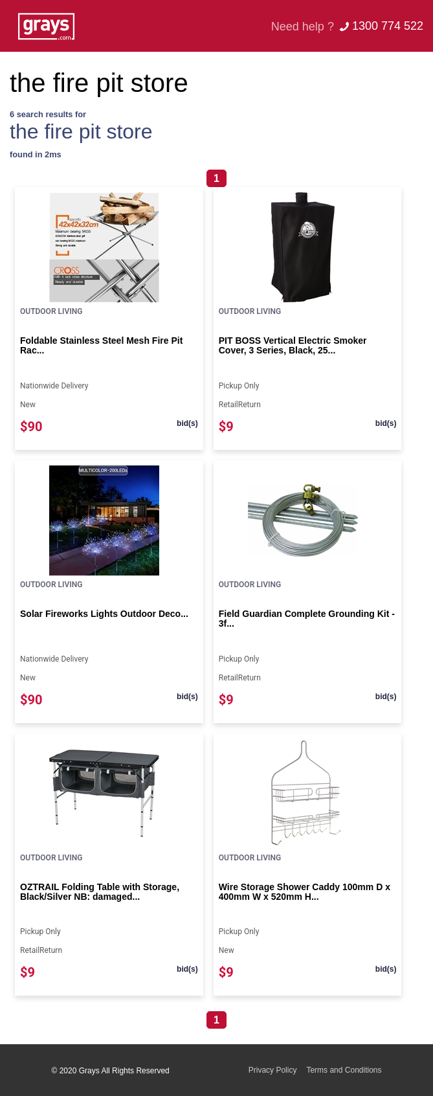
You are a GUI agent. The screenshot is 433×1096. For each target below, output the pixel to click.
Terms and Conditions (343, 1070)
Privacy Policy (273, 1070)
